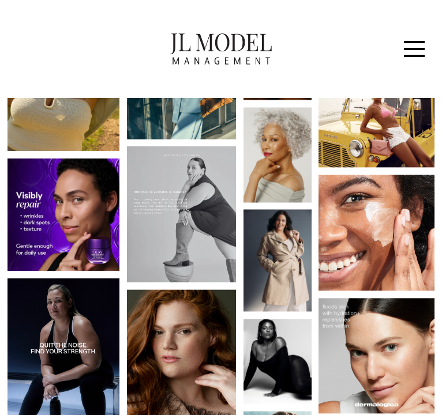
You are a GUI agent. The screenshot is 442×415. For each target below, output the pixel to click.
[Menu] (414, 49)
